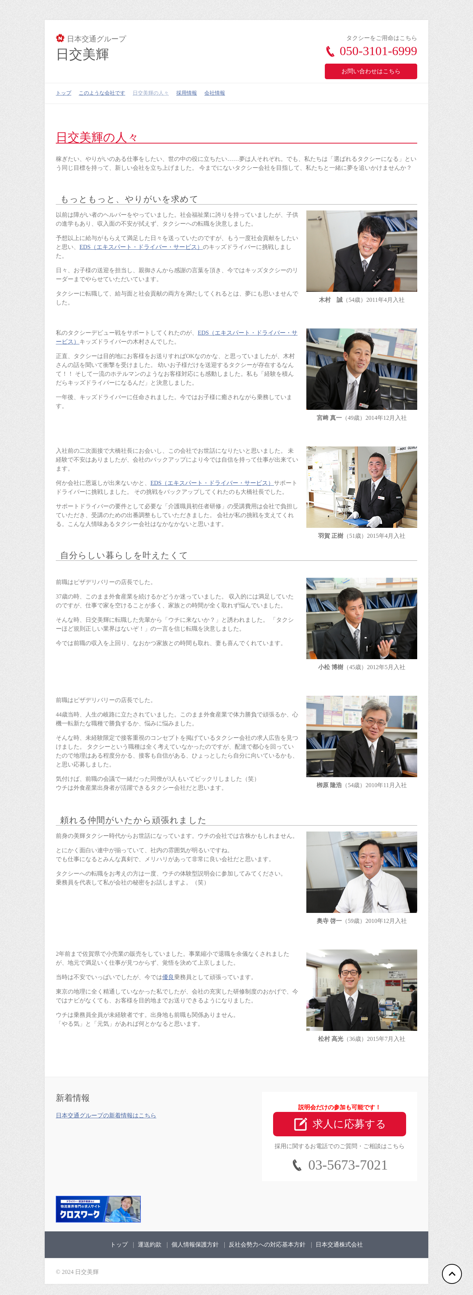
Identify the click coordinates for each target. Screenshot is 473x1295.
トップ (63, 93)
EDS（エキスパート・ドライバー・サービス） (141, 247)
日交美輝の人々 (151, 93)
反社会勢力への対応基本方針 (267, 1244)
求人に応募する (339, 1124)
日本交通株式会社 (339, 1244)
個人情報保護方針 (195, 1244)
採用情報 (186, 93)
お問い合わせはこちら (371, 71)
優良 (168, 977)
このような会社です (102, 93)
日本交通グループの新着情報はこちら (106, 1115)
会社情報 (214, 93)
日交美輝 (82, 54)
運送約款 (149, 1244)
